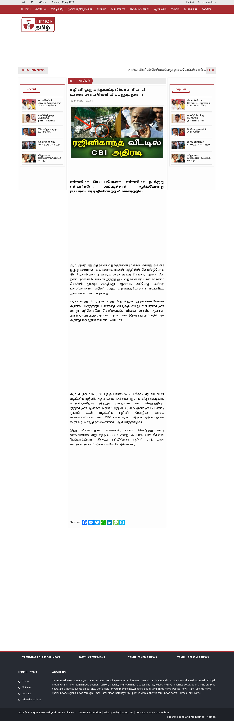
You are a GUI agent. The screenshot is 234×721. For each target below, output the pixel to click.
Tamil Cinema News (142, 657)
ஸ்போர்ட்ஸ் (117, 9)
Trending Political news (41, 657)
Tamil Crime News (91, 657)
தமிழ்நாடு (57, 9)
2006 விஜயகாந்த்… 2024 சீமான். (48, 130)
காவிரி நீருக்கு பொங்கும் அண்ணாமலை (46, 118)
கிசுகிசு (206, 9)
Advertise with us (207, 2)
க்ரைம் (175, 9)
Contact (190, 2)
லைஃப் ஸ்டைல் (139, 9)
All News (27, 687)
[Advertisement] (150, 40)
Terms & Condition (90, 712)
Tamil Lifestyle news (193, 657)
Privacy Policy (112, 712)
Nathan (211, 717)
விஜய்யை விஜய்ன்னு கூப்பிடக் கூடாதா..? (49, 158)
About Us (128, 712)
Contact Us (142, 712)
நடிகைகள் (190, 9)
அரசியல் (41, 9)
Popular (181, 89)
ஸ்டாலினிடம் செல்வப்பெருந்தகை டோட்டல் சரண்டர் (172, 70)
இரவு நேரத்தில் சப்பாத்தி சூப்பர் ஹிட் (49, 143)
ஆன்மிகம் (160, 9)
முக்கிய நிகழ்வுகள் (80, 9)
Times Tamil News (64, 712)
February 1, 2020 (81, 101)
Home (26, 9)
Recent (31, 89)
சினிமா (101, 9)
